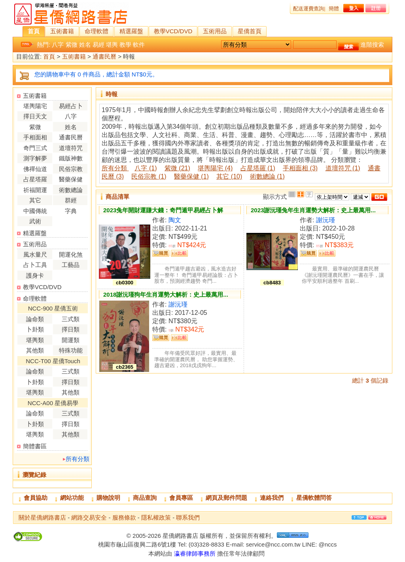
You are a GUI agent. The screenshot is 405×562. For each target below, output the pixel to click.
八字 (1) (145, 168)
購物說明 (108, 497)
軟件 (139, 44)
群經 (71, 200)
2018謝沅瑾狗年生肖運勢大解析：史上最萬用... (165, 294)
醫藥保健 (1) (191, 176)
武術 (35, 221)
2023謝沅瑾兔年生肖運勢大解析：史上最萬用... (313, 210)
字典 (71, 211)
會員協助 (35, 497)
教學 (125, 44)
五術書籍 (62, 31)
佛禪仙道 (35, 169)
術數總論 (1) (267, 176)
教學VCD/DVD (173, 31)
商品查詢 (145, 497)
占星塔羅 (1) (257, 168)
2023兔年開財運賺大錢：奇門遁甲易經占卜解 (163, 210)
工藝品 (70, 264)
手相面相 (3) (300, 168)
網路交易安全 (89, 517)
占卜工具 (35, 264)
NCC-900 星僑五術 (53, 308)
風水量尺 (35, 254)
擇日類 (70, 329)
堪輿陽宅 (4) (215, 168)
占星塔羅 (35, 179)
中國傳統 (35, 211)
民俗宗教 (71, 169)
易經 (98, 44)
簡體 (334, 8)
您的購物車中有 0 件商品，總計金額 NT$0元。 (96, 74)
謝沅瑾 (325, 220)
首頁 (34, 31)
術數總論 (71, 190)
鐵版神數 (71, 158)
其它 (35, 200)
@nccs (327, 544)
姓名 (85, 44)
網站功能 (72, 497)
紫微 (72, 44)
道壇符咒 (71, 148)
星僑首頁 (249, 31)
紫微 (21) (177, 168)
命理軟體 (96, 31)
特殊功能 (71, 350)
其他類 (35, 350)
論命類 (35, 319)
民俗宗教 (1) (148, 176)
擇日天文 (35, 116)
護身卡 (35, 275)
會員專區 (181, 497)
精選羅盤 (131, 31)
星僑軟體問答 (314, 497)
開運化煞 (71, 254)
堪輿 (112, 44)
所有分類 (77, 458)
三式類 (70, 319)
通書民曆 (104, 56)
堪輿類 (35, 340)
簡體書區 (35, 446)
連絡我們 (272, 497)
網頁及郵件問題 (226, 497)
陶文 (174, 220)
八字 (58, 44)
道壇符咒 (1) (343, 168)
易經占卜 (71, 106)
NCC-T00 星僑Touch (53, 361)
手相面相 (35, 137)
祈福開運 (35, 190)
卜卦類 (35, 329)
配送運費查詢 (308, 8)
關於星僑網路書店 (42, 517)
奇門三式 (35, 148)
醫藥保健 (71, 179)
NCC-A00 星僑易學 (53, 403)
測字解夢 (35, 158)
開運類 (70, 340)
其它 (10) (229, 176)
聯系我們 (188, 517)
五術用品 (215, 31)
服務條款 (124, 517)
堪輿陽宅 (35, 106)
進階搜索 (372, 44)
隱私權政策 (156, 517)
